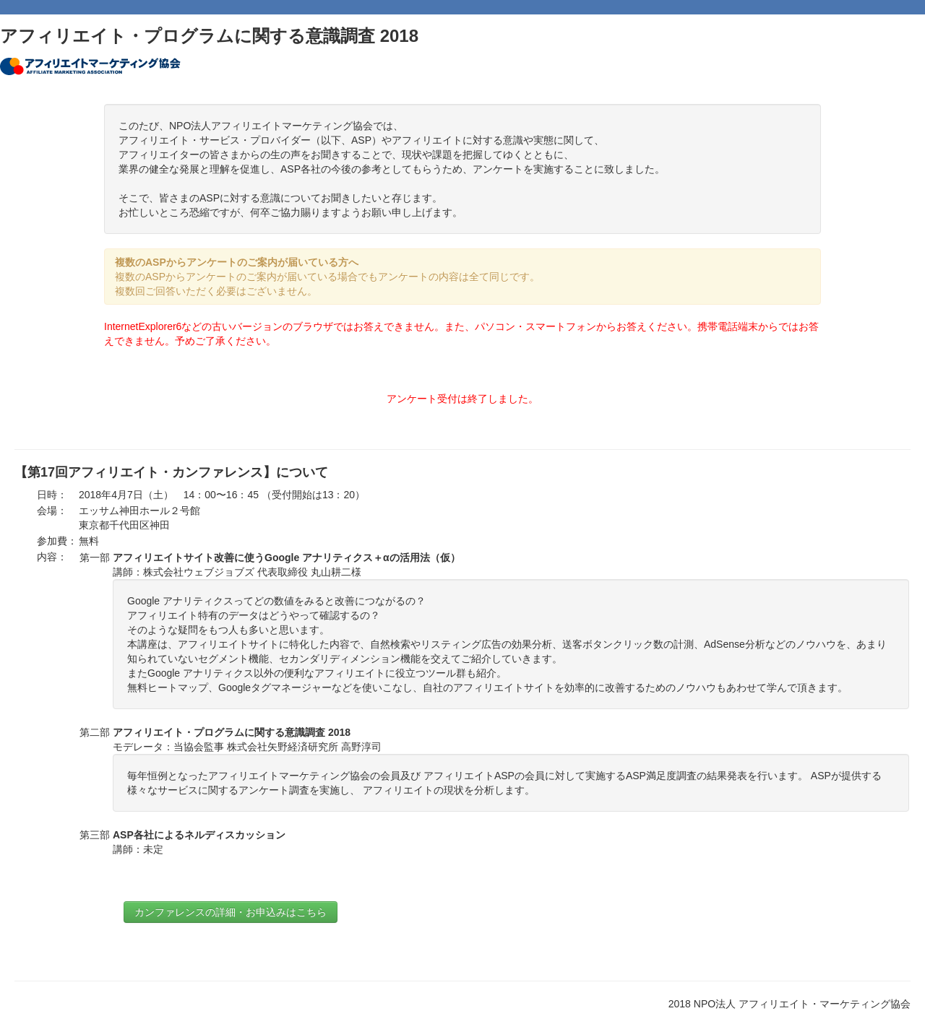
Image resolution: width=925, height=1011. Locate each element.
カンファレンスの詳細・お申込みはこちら (230, 912)
